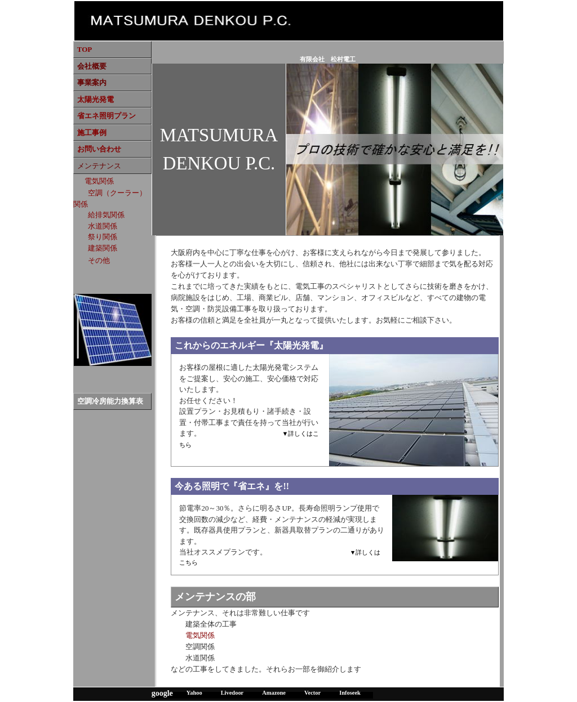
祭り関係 (102, 236)
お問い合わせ (99, 149)
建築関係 (102, 248)
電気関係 (99, 181)
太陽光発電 (95, 99)
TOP (84, 49)
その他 (99, 260)
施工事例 (91, 132)
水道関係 (102, 226)
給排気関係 (106, 215)
